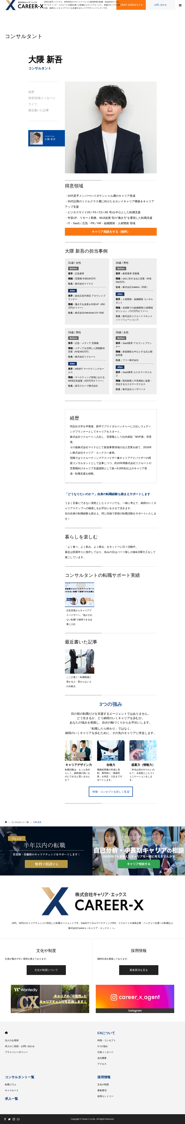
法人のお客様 (12, 1040)
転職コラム (10, 1084)
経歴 (31, 92)
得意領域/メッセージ (42, 98)
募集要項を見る (139, 970)
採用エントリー (105, 1096)
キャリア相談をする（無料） (111, 231)
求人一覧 (11, 1098)
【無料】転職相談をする (131, 5)
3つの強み (102, 1046)
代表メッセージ (105, 1052)
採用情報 (103, 1077)
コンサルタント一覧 (19, 1077)
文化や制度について (46, 970)
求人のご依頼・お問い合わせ (20, 1046)
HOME (6, 1032)
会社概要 (102, 1058)
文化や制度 (103, 1084)
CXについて (106, 1033)
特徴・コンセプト (106, 1040)
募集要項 (102, 1090)
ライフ (32, 104)
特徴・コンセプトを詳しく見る (110, 791)
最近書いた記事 (38, 110)
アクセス (102, 1064)
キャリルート (12, 1090)
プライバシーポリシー (16, 1052)
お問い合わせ (160, 5)
